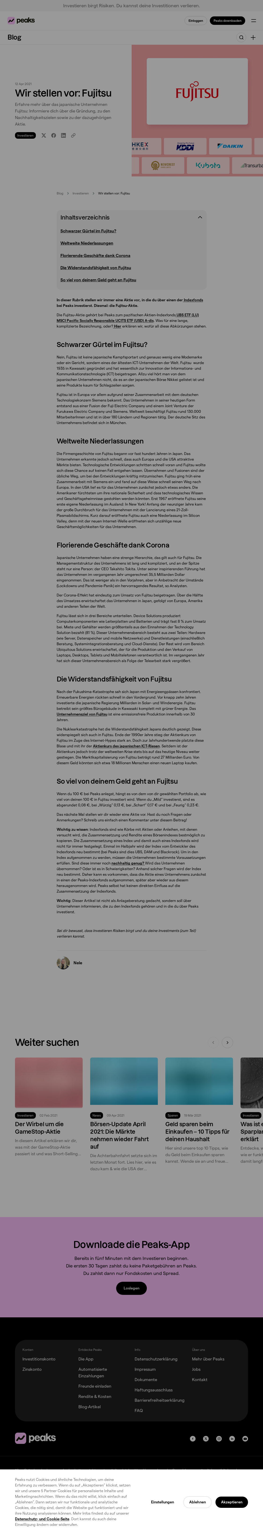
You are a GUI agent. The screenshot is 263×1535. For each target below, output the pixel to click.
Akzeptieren (231, 1502)
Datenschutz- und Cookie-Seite (42, 1519)
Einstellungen (162, 1502)
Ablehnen (197, 1502)
